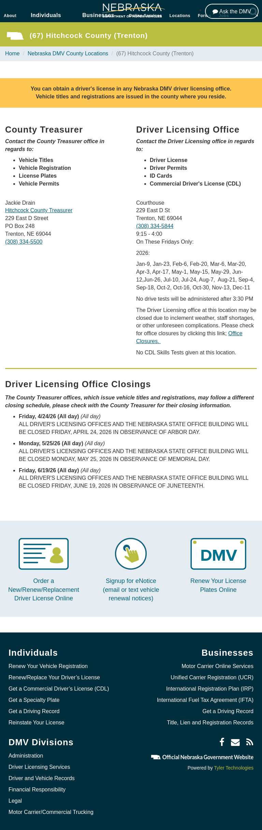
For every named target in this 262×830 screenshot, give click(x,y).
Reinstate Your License (36, 722)
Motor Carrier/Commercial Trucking (51, 812)
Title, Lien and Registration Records (210, 722)
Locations (180, 15)
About (10, 15)
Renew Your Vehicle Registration (48, 666)
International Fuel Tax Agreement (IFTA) (205, 700)
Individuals (46, 15)
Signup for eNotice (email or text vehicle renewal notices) (131, 589)
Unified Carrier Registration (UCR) (212, 677)
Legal (15, 801)
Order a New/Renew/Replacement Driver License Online (43, 589)
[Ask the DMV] (232, 11)
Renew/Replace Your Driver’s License (54, 677)
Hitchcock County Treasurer (38, 210)
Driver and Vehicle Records (42, 778)
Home (12, 53)
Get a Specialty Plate (34, 700)
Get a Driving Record (34, 711)
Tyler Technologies (233, 768)
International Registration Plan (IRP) (209, 689)
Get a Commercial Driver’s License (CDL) (59, 689)
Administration (26, 756)
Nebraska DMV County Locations (68, 53)
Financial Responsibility (37, 789)
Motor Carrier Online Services (217, 666)
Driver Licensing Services (39, 767)
